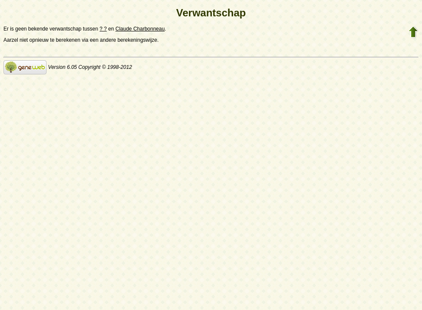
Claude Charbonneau (140, 29)
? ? (103, 29)
